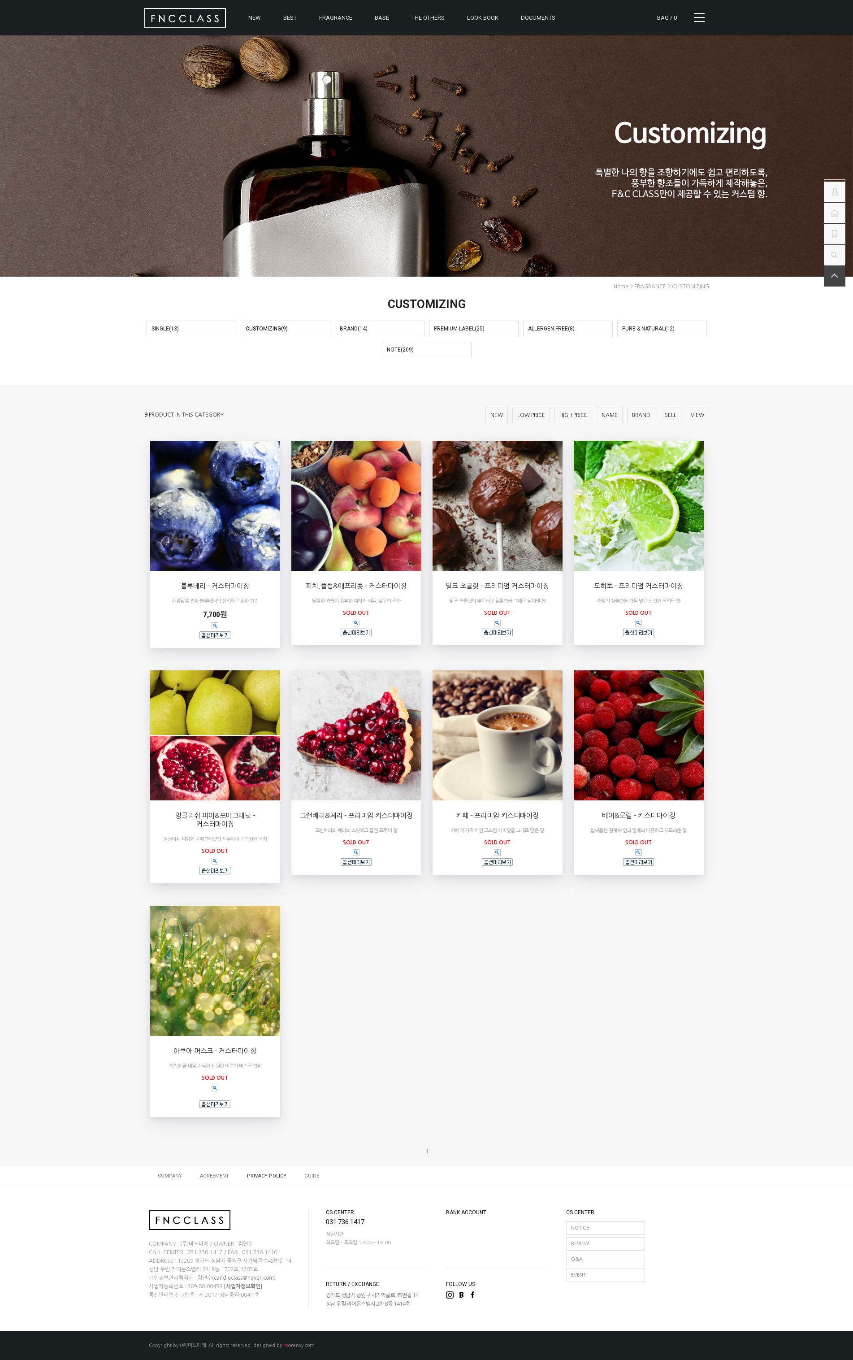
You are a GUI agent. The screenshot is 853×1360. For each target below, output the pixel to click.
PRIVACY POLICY (266, 1176)
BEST (290, 17)
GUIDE (311, 1176)
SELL (670, 415)
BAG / (667, 17)
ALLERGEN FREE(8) (551, 329)
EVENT (578, 1275)
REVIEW (580, 1243)
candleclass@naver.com (244, 1278)
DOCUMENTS (538, 17)
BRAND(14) (354, 329)
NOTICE (580, 1227)
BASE (382, 17)
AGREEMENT (214, 1176)
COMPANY (170, 1176)
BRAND (641, 415)
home (621, 286)
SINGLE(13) (165, 329)
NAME (610, 415)
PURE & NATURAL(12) (648, 329)
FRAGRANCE (335, 17)
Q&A (577, 1259)
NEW (254, 17)
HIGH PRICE (573, 415)
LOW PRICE (531, 415)
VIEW (697, 415)
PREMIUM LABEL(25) (459, 329)
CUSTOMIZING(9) (267, 329)
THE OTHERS (428, 17)
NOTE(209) (400, 350)
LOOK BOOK (482, 17)
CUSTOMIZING (690, 286)
